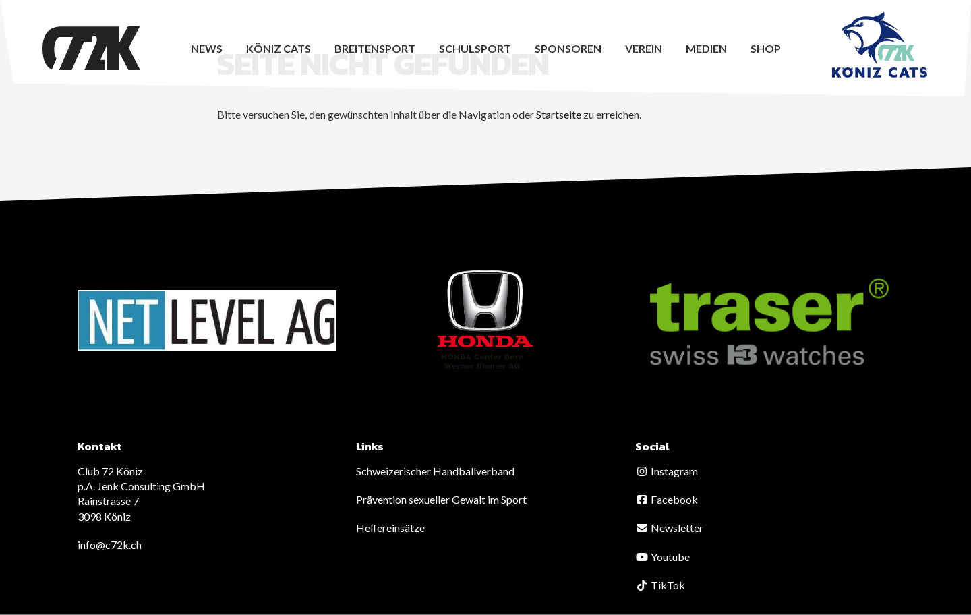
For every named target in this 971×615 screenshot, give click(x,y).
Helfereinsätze (390, 527)
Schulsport (475, 48)
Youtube (662, 556)
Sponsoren (568, 48)
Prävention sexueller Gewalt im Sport (441, 499)
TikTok (660, 585)
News (207, 48)
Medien (706, 48)
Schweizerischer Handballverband (435, 471)
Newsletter (669, 527)
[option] (207, 320)
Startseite (558, 114)
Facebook (666, 499)
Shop (766, 48)
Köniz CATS (278, 48)
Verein (643, 48)
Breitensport (374, 48)
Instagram (666, 471)
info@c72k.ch (110, 544)
